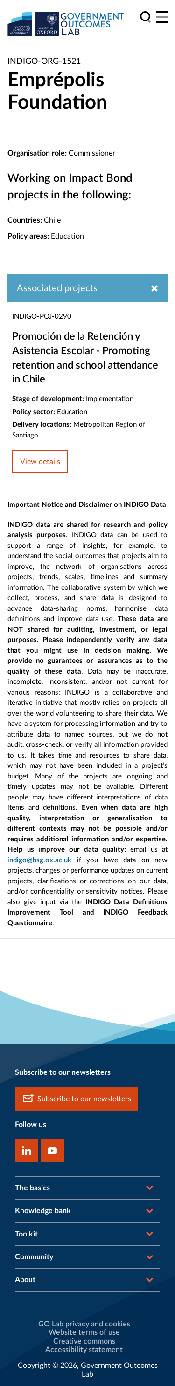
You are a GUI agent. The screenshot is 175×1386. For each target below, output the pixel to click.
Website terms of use (84, 1332)
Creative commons (84, 1341)
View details (40, 461)
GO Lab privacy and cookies (84, 1324)
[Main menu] (162, 17)
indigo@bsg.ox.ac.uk (39, 860)
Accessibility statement (84, 1349)
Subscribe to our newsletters (76, 1099)
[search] (145, 17)
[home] (65, 23)
